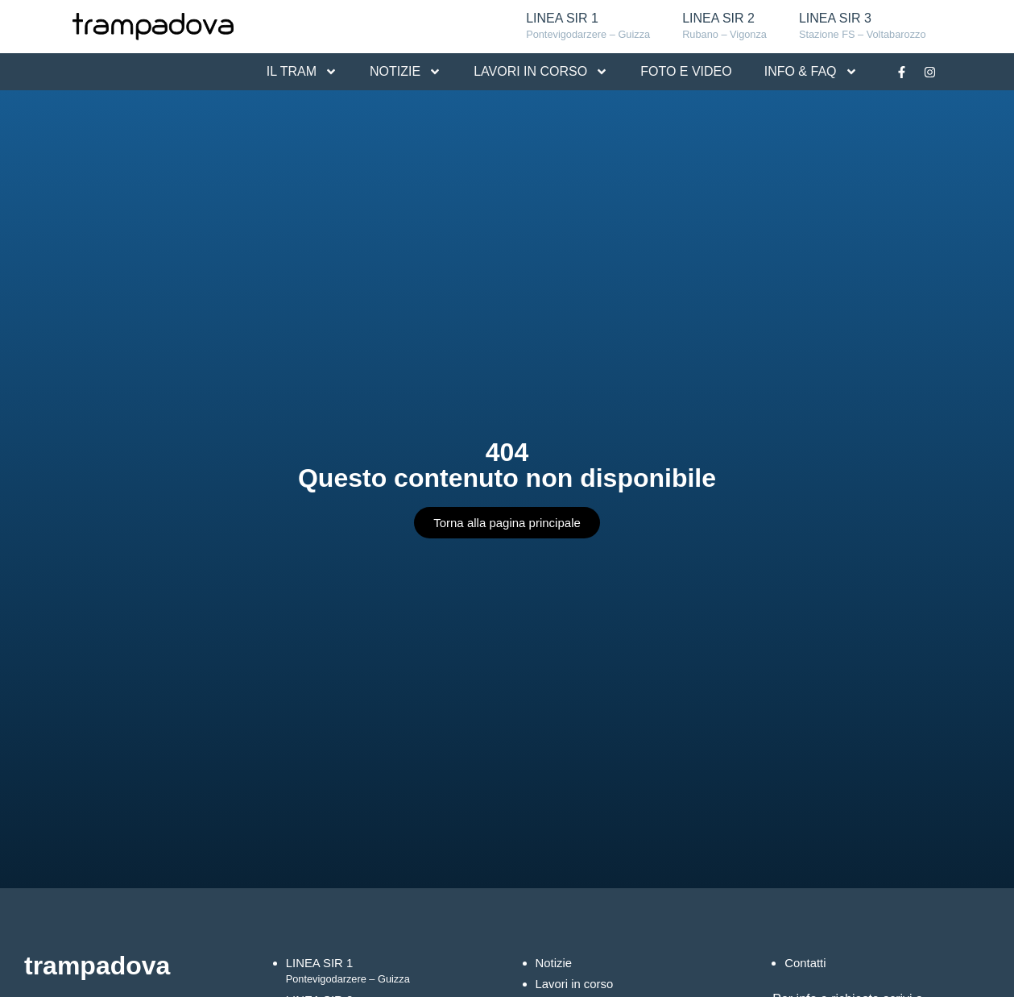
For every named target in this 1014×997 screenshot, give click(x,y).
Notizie (555, 963)
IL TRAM (302, 71)
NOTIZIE (405, 71)
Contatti (806, 963)
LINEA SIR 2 (724, 27)
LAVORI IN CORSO (541, 71)
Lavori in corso (577, 984)
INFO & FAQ (811, 71)
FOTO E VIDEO (686, 71)
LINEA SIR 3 (862, 27)
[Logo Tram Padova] (153, 26)
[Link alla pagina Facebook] (902, 72)
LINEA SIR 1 (588, 27)
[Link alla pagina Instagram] (930, 72)
